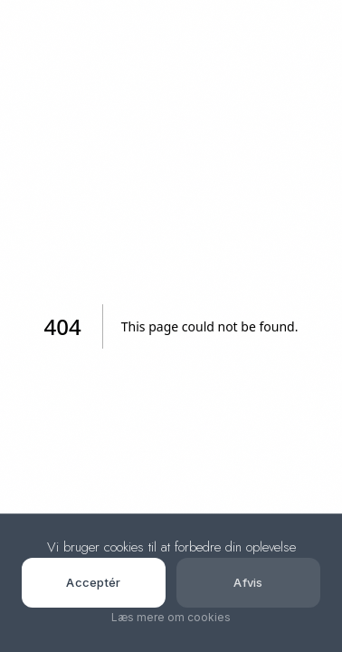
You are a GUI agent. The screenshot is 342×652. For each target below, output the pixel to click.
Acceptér (93, 582)
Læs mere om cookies (171, 617)
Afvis (248, 582)
